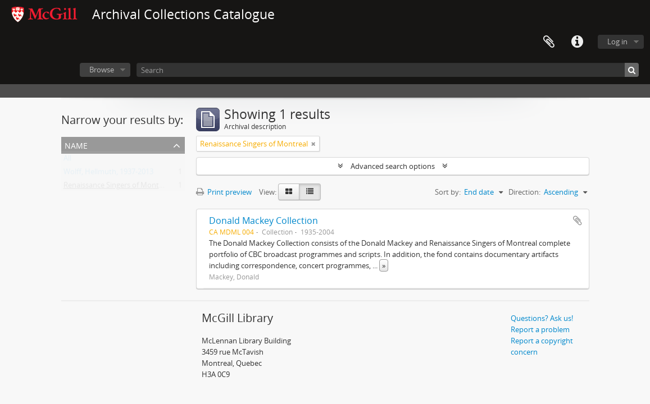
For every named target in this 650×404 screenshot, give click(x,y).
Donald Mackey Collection (263, 220)
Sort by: (448, 192)
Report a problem (540, 329)
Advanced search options (393, 166)
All (67, 160)
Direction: (524, 192)
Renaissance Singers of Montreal (117, 187)
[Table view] (310, 191)
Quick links (577, 42)
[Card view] (288, 191)
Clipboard (549, 42)
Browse (101, 70)
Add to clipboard (577, 220)
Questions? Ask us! (542, 318)
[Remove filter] (313, 143)
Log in (617, 41)
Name (76, 144)
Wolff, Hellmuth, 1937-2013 (108, 174)
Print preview (224, 192)
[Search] (388, 70)
